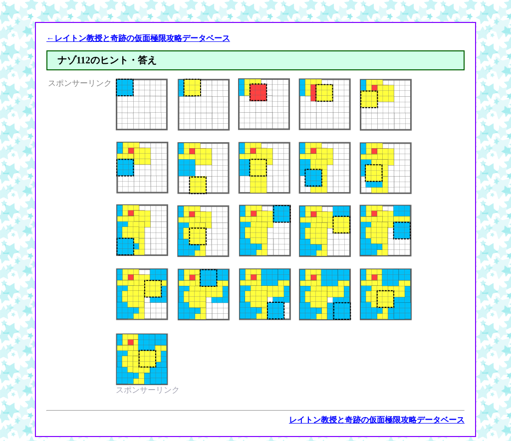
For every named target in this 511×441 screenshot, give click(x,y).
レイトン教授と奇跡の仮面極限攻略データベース (377, 420)
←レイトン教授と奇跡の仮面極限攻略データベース (138, 38)
